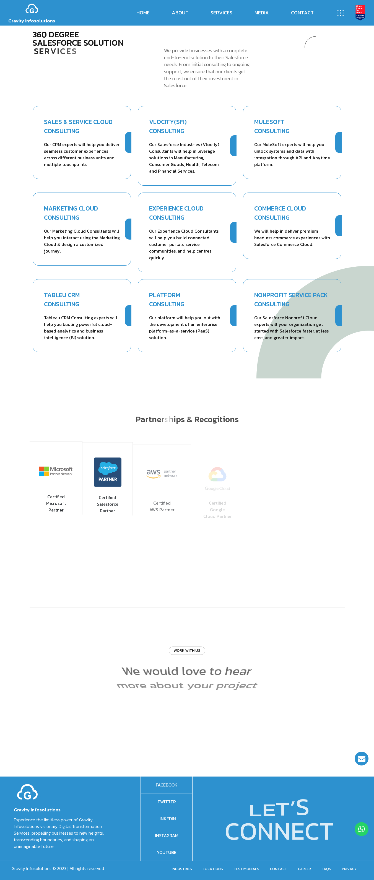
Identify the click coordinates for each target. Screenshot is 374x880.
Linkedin (166, 818)
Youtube (166, 852)
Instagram (166, 835)
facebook (166, 785)
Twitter (166, 801)
